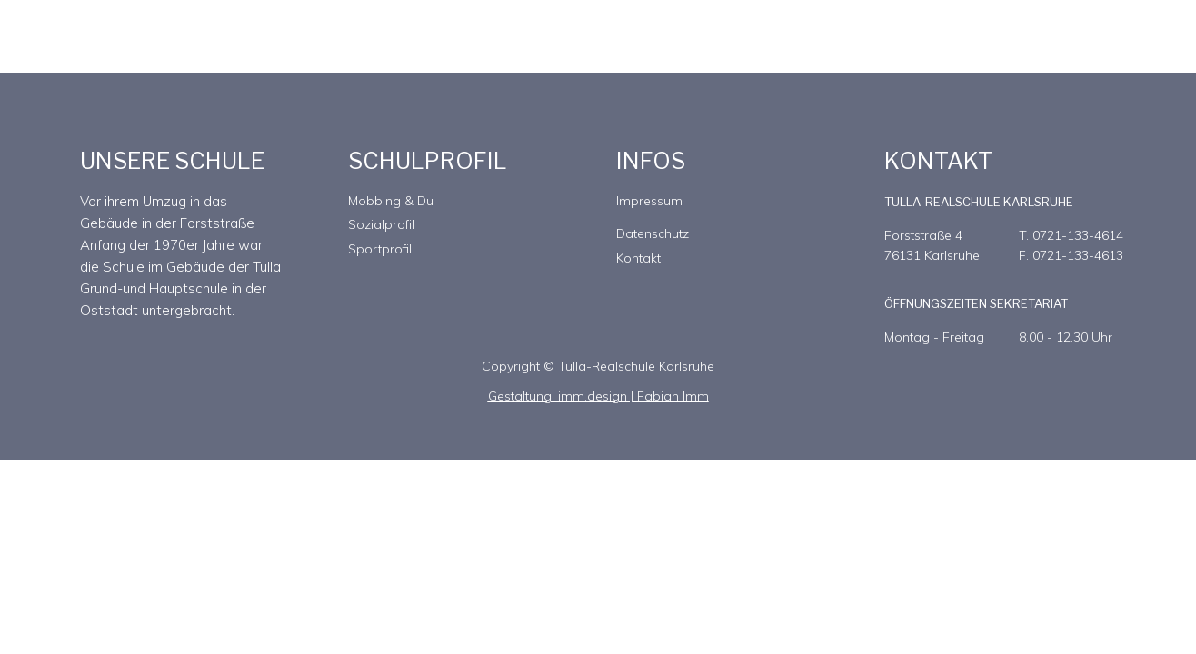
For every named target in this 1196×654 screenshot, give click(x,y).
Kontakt (638, 258)
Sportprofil (380, 249)
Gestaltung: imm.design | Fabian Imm (598, 396)
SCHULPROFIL (427, 160)
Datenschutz (652, 233)
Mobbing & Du (391, 201)
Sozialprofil (381, 224)
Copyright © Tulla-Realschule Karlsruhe (598, 366)
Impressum (649, 201)
